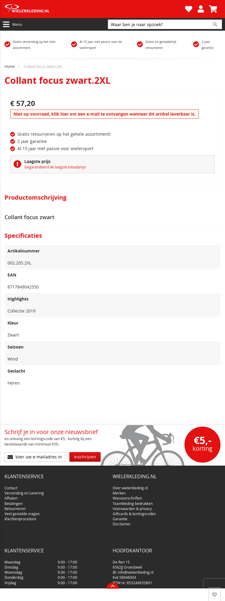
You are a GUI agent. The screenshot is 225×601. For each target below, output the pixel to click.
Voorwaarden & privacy (132, 506)
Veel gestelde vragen (22, 511)
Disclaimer (122, 521)
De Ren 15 (121, 539)
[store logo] (94, 9)
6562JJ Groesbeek (127, 544)
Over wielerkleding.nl (130, 485)
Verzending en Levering (24, 490)
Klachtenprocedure (20, 516)
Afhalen (11, 496)
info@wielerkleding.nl (136, 550)
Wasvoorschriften (127, 496)
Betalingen (14, 501)
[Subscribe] (85, 457)
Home (10, 66)
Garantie (120, 516)
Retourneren (15, 506)
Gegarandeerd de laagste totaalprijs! (55, 167)
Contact (11, 485)
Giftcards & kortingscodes (134, 511)
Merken (119, 490)
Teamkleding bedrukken (133, 501)
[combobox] (165, 24)
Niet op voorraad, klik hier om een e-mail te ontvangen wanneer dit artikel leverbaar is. (105, 114)
